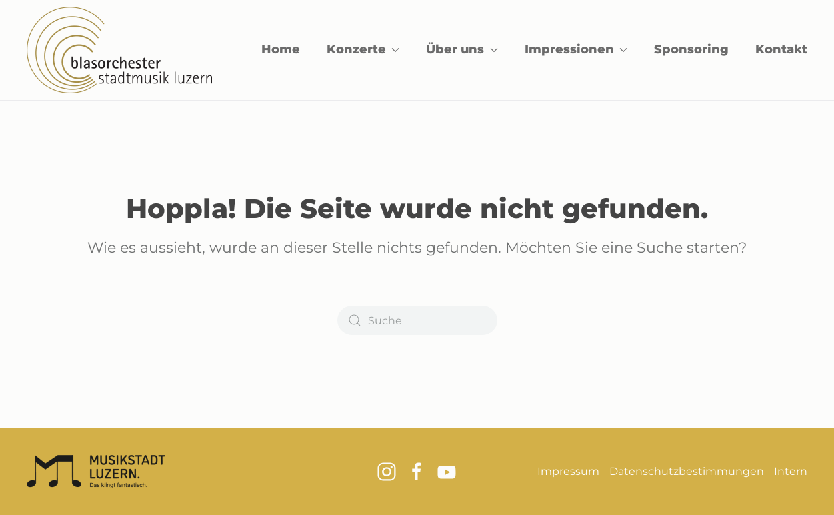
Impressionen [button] (576, 49)
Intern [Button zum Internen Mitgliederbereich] (790, 471)
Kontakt (781, 49)
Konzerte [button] (363, 49)
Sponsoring (691, 49)
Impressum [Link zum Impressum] (568, 471)
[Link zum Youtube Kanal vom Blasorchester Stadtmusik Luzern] (447, 470)
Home (280, 49)
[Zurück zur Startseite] (119, 50)
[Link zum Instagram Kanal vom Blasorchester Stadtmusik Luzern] (387, 470)
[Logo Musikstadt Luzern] (96, 470)
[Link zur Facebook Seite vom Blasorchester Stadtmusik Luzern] (417, 470)
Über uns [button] (462, 49)
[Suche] (417, 320)
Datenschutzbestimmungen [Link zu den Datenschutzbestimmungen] (686, 471)
